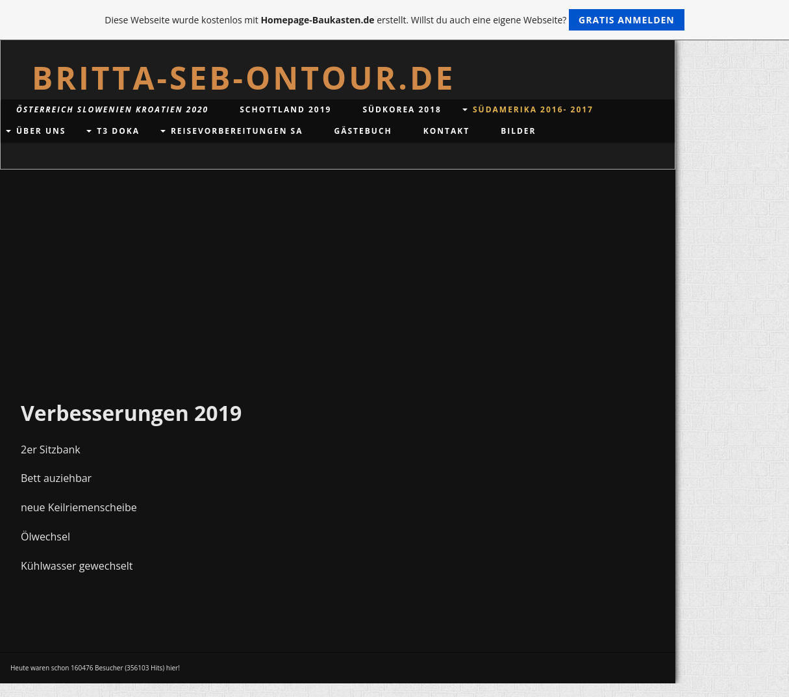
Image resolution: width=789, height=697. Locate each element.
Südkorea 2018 (402, 109)
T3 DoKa (118, 130)
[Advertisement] (337, 267)
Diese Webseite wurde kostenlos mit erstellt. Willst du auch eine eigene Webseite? (394, 20)
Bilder (518, 130)
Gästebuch (363, 130)
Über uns (41, 130)
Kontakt (446, 130)
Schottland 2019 (285, 109)
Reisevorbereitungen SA (237, 130)
